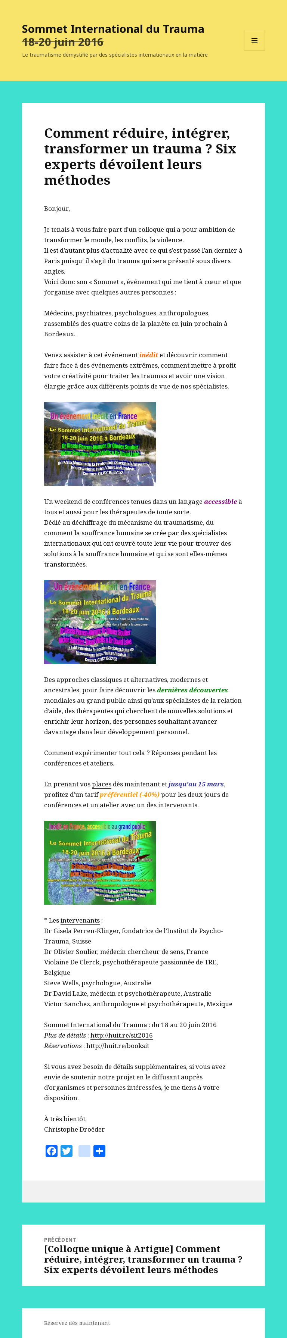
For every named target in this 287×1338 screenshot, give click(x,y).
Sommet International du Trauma (113, 28)
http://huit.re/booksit (117, 1045)
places (101, 784)
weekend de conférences (92, 501)
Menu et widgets (254, 50)
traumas (154, 375)
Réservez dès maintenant (77, 1322)
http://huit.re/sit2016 (121, 1035)
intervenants (80, 920)
